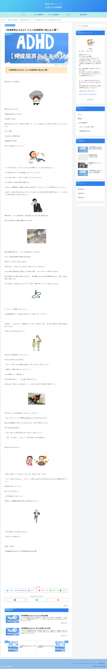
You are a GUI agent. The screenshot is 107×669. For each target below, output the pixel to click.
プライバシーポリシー (81, 663)
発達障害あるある (10, 25)
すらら (80, 114)
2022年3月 (81, 189)
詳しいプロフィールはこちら (88, 94)
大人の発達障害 (82, 123)
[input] (90, 26)
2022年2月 (81, 193)
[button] (103, 26)
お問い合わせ (101, 663)
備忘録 (80, 118)
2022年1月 (81, 197)
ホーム (71, 663)
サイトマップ (92, 663)
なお (90, 48)
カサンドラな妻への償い (86, 127)
